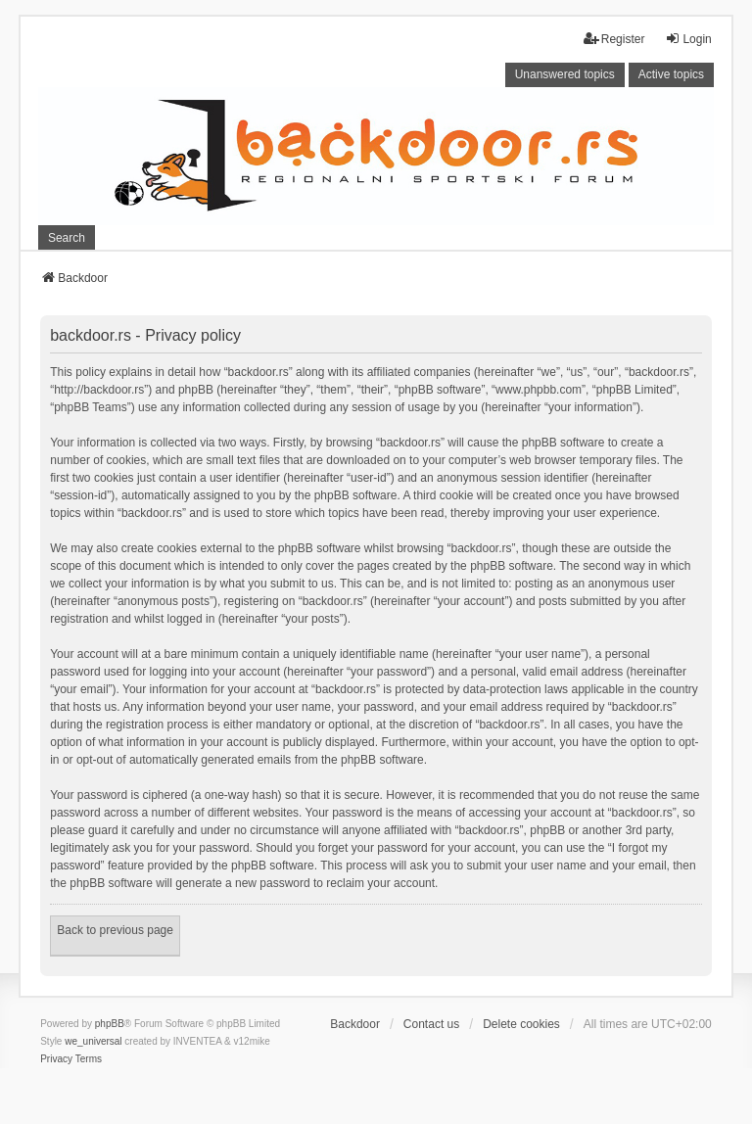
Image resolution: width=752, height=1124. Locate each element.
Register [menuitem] (614, 38)
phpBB (109, 1023)
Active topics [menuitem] (671, 74)
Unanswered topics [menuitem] (565, 74)
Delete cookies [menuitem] (521, 1024)
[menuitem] (56, 1059)
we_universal (93, 1041)
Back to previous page (115, 930)
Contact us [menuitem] (431, 1024)
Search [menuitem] (66, 238)
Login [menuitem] (688, 38)
